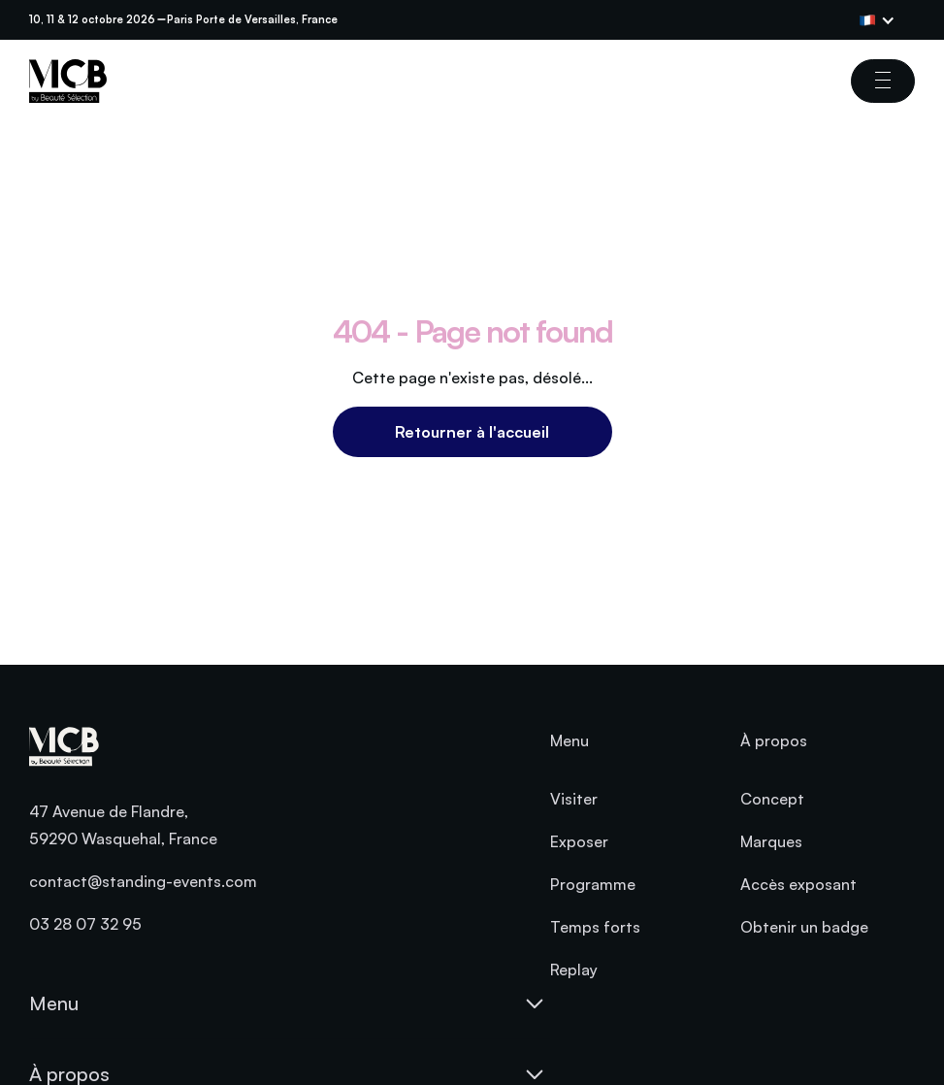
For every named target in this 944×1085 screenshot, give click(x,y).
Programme (592, 884)
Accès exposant (798, 884)
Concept (772, 798)
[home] (68, 81)
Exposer (579, 841)
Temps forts (595, 927)
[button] (887, 20)
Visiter (574, 798)
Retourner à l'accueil (472, 432)
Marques (771, 841)
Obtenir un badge (804, 927)
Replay (574, 969)
